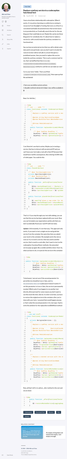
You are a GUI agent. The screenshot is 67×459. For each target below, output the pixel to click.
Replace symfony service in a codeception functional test (41, 11)
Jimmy (34, 454)
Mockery (51, 412)
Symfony (27, 416)
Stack (26, 454)
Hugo (27, 452)
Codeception (28, 412)
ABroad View (6, 14)
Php (58, 412)
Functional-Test (40, 412)
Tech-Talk (27, 6)
